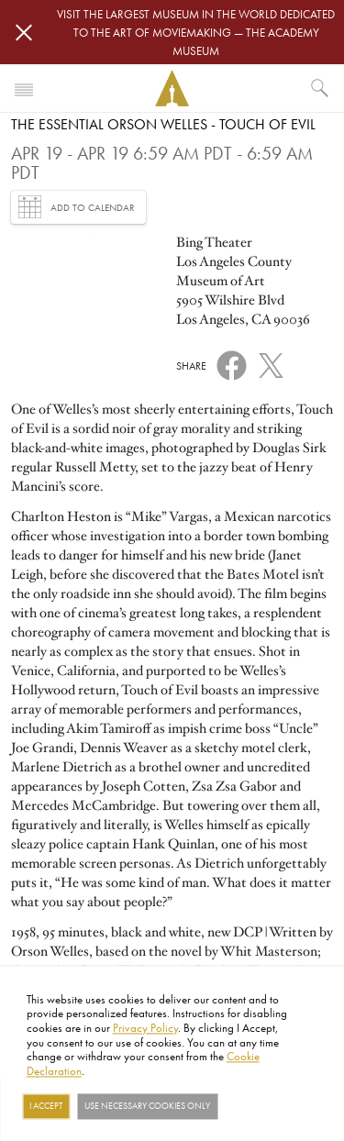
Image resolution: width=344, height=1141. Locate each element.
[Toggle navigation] (24, 88)
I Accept (45, 1106)
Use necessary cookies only (147, 1106)
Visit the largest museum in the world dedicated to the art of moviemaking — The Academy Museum (196, 32)
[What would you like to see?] (320, 88)
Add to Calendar (76, 206)
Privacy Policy (145, 1027)
